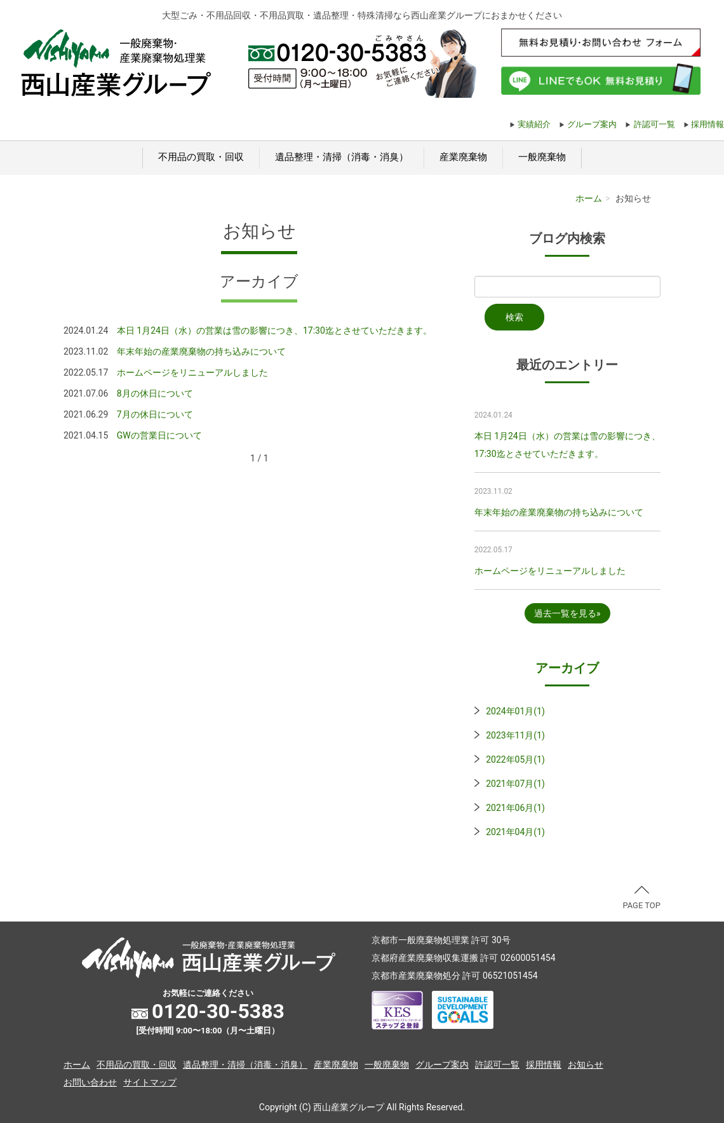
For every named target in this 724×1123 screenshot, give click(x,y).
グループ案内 (592, 124)
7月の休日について (155, 414)
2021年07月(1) (515, 784)
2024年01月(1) (515, 711)
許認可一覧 (654, 124)
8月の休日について (155, 393)
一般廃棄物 (542, 157)
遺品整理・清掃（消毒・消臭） (341, 157)
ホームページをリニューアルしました (192, 372)
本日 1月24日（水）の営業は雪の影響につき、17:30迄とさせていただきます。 (274, 330)
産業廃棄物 (463, 157)
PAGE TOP (641, 898)
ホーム (588, 198)
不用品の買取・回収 (201, 157)
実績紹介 (534, 124)
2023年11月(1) (515, 735)
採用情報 (707, 124)
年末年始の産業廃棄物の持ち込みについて (201, 351)
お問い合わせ (90, 1082)
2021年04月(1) (515, 832)
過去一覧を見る (565, 613)
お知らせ (585, 1064)
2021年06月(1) (515, 808)
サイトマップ (150, 1082)
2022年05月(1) (515, 759)
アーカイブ (567, 668)
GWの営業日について (159, 435)
